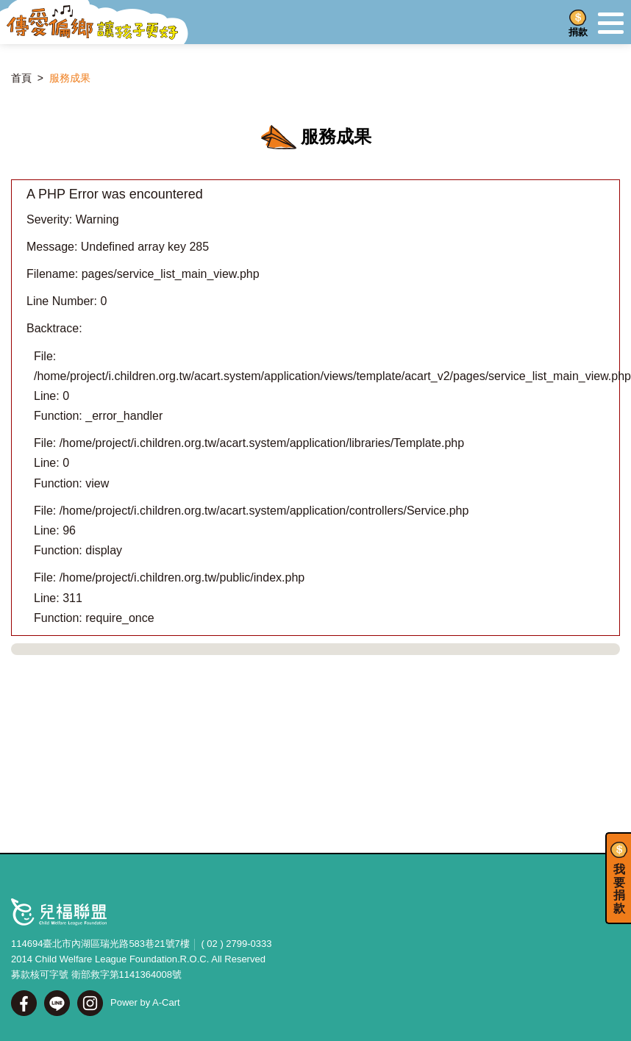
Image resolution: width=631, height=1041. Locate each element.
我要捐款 (619, 889)
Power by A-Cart (145, 1002)
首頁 (21, 78)
